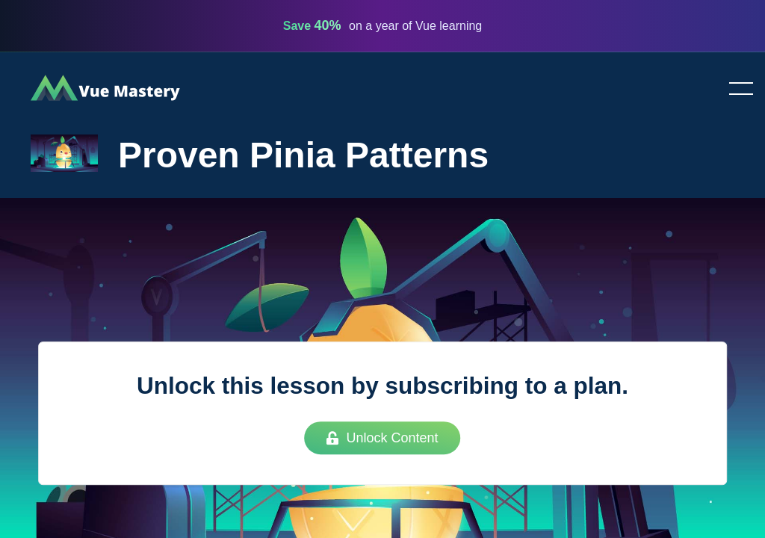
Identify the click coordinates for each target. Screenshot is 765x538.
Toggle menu (735, 90)
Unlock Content (382, 437)
